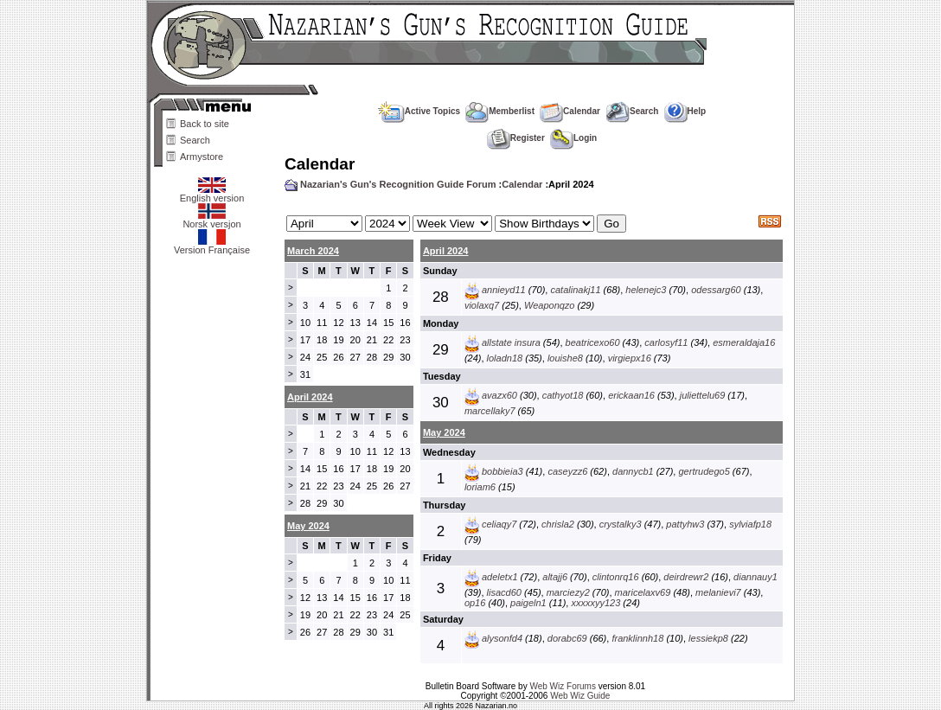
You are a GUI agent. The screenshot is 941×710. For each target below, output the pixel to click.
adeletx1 (500, 577)
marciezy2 (568, 592)
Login (573, 138)
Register (516, 138)
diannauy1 (755, 577)
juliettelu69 (703, 395)
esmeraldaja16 (744, 342)
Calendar (570, 111)
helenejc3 (645, 290)
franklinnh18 (637, 638)
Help (685, 111)
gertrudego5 (703, 471)
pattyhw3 (685, 524)
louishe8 (565, 358)
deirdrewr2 (685, 577)
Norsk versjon (211, 219)
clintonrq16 (615, 577)
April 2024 (446, 251)
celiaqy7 (499, 524)
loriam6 (480, 487)
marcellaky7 (489, 411)
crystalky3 (620, 524)
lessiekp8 (708, 638)
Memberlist (500, 111)
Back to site (204, 123)
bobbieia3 (502, 471)
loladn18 (505, 358)
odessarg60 (716, 290)
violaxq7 (481, 305)
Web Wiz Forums (562, 686)
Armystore (201, 156)
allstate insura (511, 342)
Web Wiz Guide (580, 695)
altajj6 (554, 577)
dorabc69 (567, 638)
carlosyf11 (666, 342)
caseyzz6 (567, 471)
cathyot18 (563, 395)
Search (195, 140)
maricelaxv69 (643, 592)
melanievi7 (718, 592)
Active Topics (419, 111)
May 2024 (444, 432)
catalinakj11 (575, 290)
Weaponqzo (549, 305)
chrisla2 (557, 524)
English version (212, 193)
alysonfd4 (502, 638)
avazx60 (499, 395)
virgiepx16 (629, 358)
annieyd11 (504, 290)
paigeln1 (528, 603)
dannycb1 (633, 471)
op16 (474, 603)
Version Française (212, 245)
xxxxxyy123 (595, 603)
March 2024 (313, 251)
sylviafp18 (750, 524)
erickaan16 (631, 395)
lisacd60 (504, 592)
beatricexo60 (593, 342)
